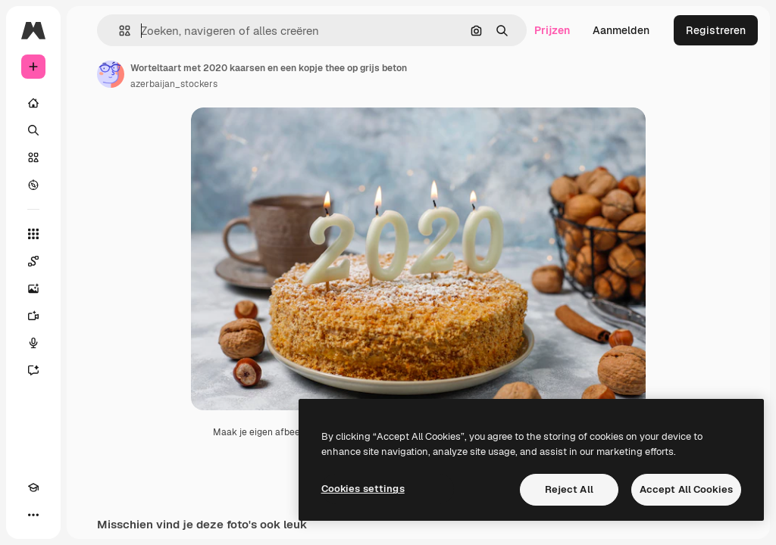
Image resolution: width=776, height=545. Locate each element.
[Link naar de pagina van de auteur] (110, 74)
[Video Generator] (33, 316)
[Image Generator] (33, 288)
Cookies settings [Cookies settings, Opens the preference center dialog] (363, 488)
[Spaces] (33, 261)
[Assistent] (33, 370)
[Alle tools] (33, 234)
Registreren (716, 30)
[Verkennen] (33, 185)
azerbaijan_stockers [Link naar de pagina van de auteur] (173, 84)
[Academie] (33, 487)
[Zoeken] (33, 130)
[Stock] (33, 157)
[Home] (33, 103)
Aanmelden (621, 30)
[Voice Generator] (33, 343)
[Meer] (33, 515)
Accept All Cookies (686, 489)
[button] (118, 30)
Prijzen (552, 30)
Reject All (569, 489)
